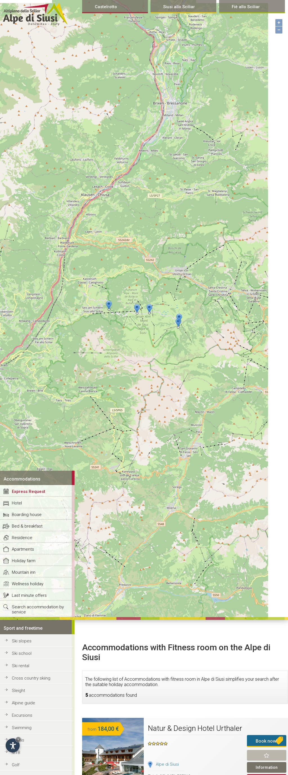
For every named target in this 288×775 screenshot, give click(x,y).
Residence (22, 537)
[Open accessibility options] (13, 745)
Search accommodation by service (38, 609)
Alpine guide (23, 702)
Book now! (266, 741)
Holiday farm (23, 560)
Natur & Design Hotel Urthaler (195, 728)
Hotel (17, 503)
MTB (16, 752)
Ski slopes (22, 641)
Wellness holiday (27, 583)
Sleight (18, 690)
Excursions (22, 715)
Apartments (23, 549)
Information (267, 767)
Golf (15, 764)
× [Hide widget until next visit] (18, 739)
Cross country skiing (31, 678)
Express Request (28, 491)
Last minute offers (29, 595)
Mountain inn (23, 572)
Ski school (22, 653)
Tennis (18, 740)
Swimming (22, 727)
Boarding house (27, 514)
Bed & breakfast (27, 526)
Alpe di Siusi (167, 764)
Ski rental (20, 665)
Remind (267, 755)
